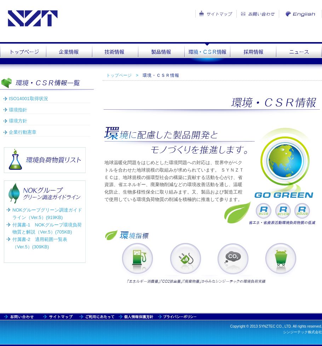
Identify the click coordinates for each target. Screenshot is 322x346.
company (69, 53)
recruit (253, 53)
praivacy (136, 316)
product (161, 53)
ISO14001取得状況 (28, 98)
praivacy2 (176, 316)
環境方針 (18, 120)
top (23, 53)
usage (97, 316)
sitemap (19, 316)
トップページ (119, 75)
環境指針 (18, 110)
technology (115, 53)
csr (207, 53)
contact (58, 316)
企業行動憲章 (22, 132)
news (299, 53)
